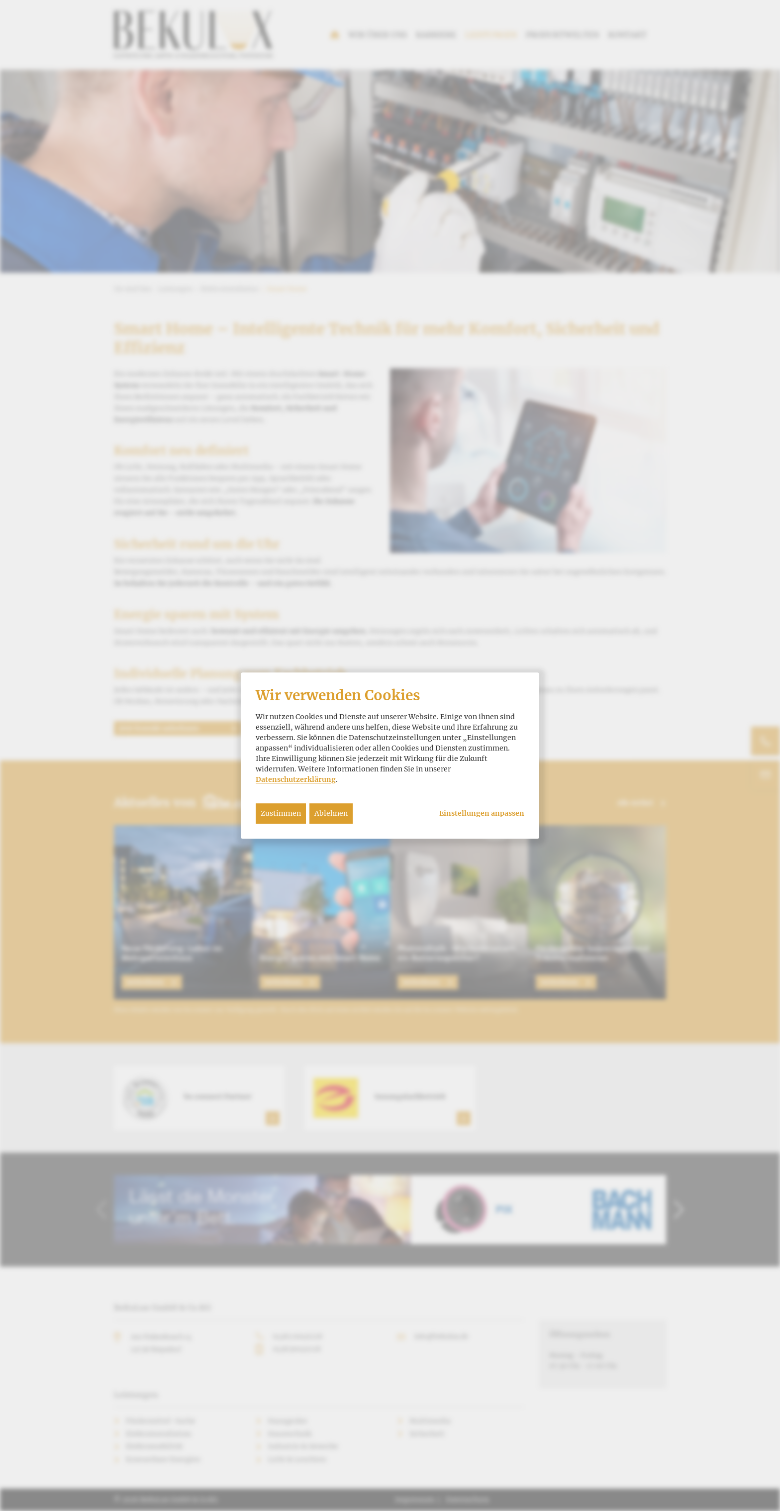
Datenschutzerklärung (296, 779)
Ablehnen (331, 813)
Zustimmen (281, 813)
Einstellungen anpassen (481, 813)
